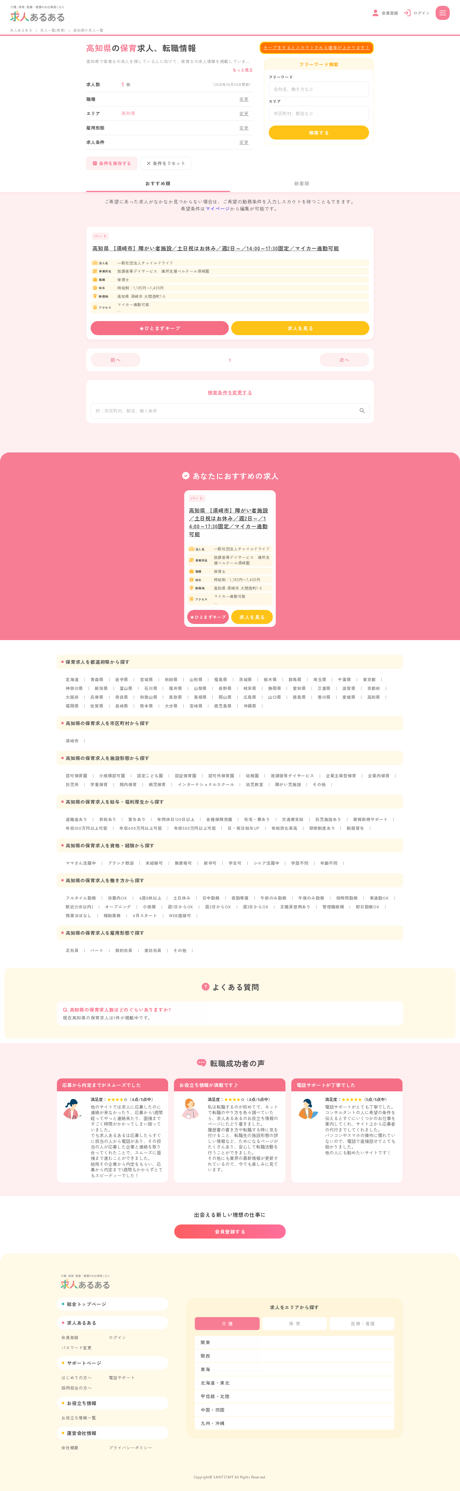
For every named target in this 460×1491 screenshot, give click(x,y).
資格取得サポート (370, 823)
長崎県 (121, 710)
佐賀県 (96, 710)
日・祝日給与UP (243, 832)
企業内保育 (379, 780)
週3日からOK (256, 911)
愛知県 (299, 692)
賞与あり (137, 823)
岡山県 (225, 701)
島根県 (200, 701)
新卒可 (210, 867)
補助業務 (112, 919)
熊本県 (146, 710)
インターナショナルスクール (206, 788)
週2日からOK (218, 911)
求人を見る (300, 328)
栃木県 (270, 683)
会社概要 (70, 1448)
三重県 (324, 692)
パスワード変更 (76, 1348)
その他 (319, 788)
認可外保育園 (221, 780)
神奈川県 (74, 692)
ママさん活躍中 (81, 867)
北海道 (72, 683)
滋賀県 (348, 692)
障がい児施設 (288, 788)
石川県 (150, 692)
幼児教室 (254, 788)
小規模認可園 (112, 780)
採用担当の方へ (76, 1388)
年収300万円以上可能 (87, 832)
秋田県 (171, 683)
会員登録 (70, 1337)
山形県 (196, 683)
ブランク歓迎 (121, 867)
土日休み (181, 902)
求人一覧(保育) (52, 30)
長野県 (225, 692)
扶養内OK (117, 902)
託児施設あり (328, 823)
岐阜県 (249, 692)
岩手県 (121, 683)
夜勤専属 (240, 902)
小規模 (149, 911)
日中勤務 (211, 902)
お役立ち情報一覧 (78, 1418)
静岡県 (274, 692)
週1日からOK (181, 911)
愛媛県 (348, 701)
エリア (275, 101)
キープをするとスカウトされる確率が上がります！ (316, 47)
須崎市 (72, 745)
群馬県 (295, 683)
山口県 (274, 701)
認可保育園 (76, 780)
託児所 (72, 788)
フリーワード (281, 77)
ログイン (117, 1337)
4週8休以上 (150, 902)
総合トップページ (86, 1303)
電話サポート (122, 1377)
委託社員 (153, 954)
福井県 (175, 692)
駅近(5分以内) (79, 911)
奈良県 (121, 701)
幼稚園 (252, 780)
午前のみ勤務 (274, 902)
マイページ (217, 208)
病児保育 (157, 788)
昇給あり (107, 823)
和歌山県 (148, 701)
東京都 (369, 683)
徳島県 (299, 701)
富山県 (126, 692)
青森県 (96, 683)
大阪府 (72, 701)
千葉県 (344, 683)
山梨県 (200, 692)
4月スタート (145, 919)
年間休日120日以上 (176, 823)
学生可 (235, 867)
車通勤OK (379, 902)
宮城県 (146, 683)
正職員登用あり (295, 911)
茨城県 (245, 683)
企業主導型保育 (341, 780)
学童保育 (99, 788)
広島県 (249, 701)
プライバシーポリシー (130, 1448)
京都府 (373, 692)
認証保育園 (186, 780)
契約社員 (124, 954)
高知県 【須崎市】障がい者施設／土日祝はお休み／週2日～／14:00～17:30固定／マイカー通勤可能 (215, 248)
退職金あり (76, 823)
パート (96, 954)
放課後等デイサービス (292, 780)
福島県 (220, 683)
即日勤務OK (368, 911)
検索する (319, 132)
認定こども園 (150, 780)
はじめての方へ (76, 1377)
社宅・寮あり (257, 823)
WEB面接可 (180, 919)
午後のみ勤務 (311, 902)
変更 (244, 99)
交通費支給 (293, 823)
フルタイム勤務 (81, 902)
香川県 (324, 701)
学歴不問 (299, 867)
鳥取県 (175, 701)
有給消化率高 (284, 832)
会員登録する (230, 1231)
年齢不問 (329, 867)
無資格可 (183, 867)
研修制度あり (322, 832)
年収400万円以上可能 (140, 832)
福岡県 (72, 710)
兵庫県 (96, 701)
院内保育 (128, 788)
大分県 (171, 710)
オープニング (118, 911)
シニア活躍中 (266, 867)
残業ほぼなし (79, 919)
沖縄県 (249, 710)
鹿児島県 (222, 710)
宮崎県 (196, 710)
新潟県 (101, 692)
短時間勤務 (347, 902)
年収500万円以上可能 (195, 832)
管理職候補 (333, 911)
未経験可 (154, 867)
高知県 (373, 701)
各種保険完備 (219, 823)
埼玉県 (319, 683)
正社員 (72, 954)
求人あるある (21, 30)
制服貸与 (355, 832)
